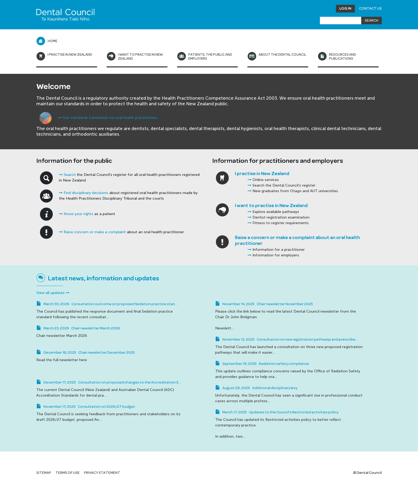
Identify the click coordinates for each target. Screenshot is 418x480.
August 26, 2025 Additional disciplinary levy (256, 388)
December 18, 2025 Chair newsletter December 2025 (85, 352)
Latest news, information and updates (103, 278)
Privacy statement (102, 473)
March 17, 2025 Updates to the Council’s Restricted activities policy (277, 412)
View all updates (52, 293)
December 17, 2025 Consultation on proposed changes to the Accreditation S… (108, 382)
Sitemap (43, 473)
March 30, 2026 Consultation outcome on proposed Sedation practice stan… (106, 304)
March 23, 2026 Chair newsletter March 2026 (78, 328)
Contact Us (370, 8)
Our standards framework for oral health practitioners (108, 117)
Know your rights (76, 214)
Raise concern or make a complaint (92, 232)
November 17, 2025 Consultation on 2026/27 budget (85, 407)
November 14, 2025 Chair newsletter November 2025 (264, 304)
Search (67, 174)
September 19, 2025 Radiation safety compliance (262, 364)
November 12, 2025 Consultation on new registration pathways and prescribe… (286, 339)
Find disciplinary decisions (83, 193)
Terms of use (67, 473)
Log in (345, 8)
